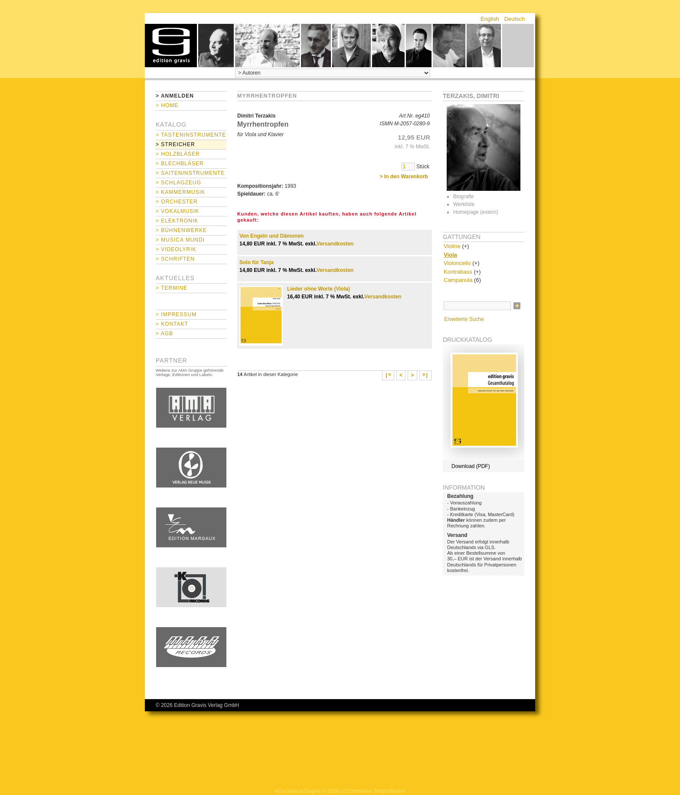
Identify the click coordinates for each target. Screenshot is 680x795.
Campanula (458, 280)
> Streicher (175, 144)
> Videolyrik (176, 249)
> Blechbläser (180, 163)
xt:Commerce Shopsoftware (373, 791)
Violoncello (457, 263)
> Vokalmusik (177, 211)
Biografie (463, 196)
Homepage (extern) (475, 212)
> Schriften (175, 259)
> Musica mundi (180, 240)
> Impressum (176, 314)
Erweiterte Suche (464, 319)
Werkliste (463, 204)
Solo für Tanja (256, 262)
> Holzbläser (178, 154)
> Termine (171, 288)
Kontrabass (458, 271)
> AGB (164, 333)
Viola (450, 255)
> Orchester (177, 202)
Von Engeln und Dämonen (271, 236)
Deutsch (514, 19)
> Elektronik (177, 221)
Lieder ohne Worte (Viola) (318, 289)
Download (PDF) (470, 466)
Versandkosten (335, 244)
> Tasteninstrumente (191, 135)
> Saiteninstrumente (190, 173)
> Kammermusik (180, 192)
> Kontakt (172, 324)
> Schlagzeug (178, 183)
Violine (452, 246)
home (171, 45)
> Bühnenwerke (181, 230)
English (490, 19)
